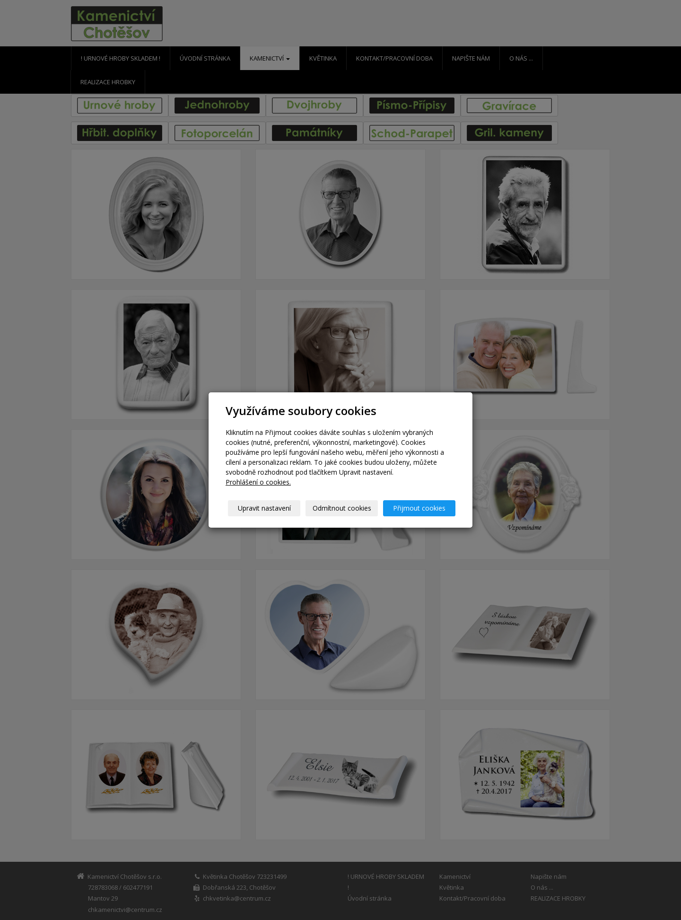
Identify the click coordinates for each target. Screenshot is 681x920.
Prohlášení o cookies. (258, 482)
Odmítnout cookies (342, 508)
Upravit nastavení (264, 508)
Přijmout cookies (419, 508)
